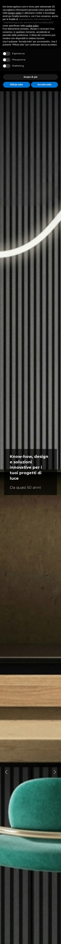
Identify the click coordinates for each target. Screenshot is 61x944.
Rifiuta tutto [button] (16, 84)
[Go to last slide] (6, 772)
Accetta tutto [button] (44, 84)
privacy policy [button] (15, 13)
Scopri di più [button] (30, 77)
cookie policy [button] (32, 25)
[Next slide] (55, 772)
